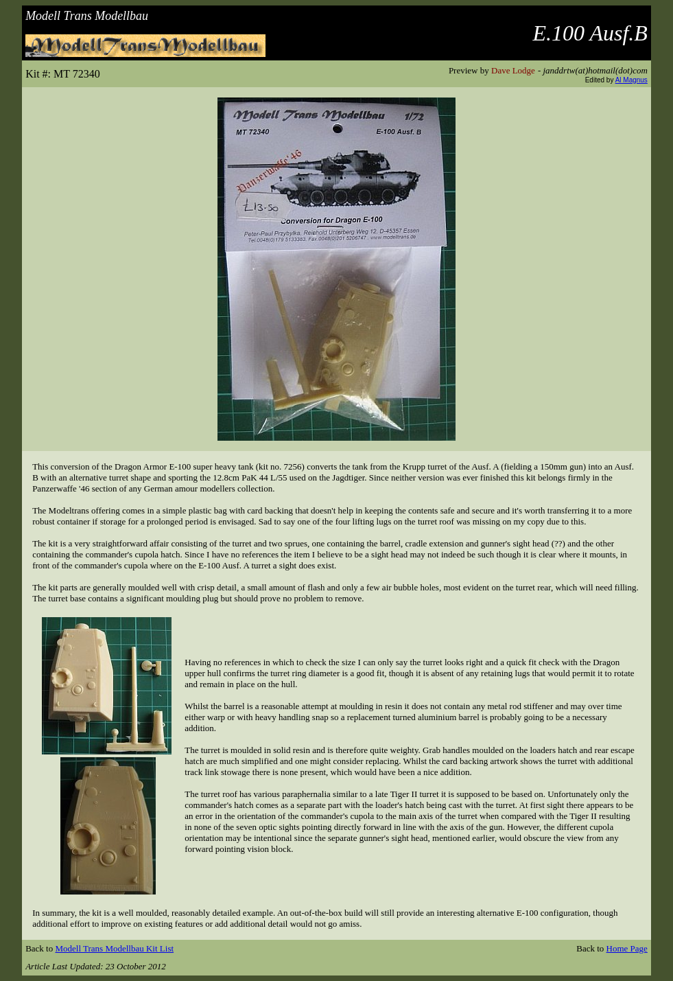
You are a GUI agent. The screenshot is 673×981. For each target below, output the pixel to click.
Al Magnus (631, 80)
